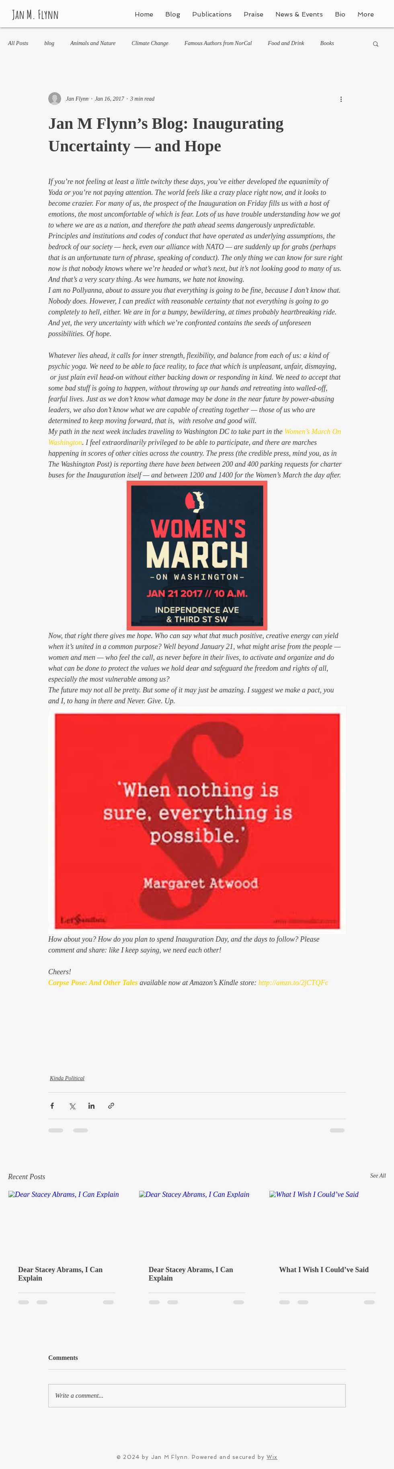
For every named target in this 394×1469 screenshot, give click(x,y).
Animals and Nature (92, 43)
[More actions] (341, 98)
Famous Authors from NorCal (218, 43)
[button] (376, 43)
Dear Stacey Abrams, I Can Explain (60, 1274)
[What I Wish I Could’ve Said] (327, 1223)
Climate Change (149, 43)
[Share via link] (111, 1105)
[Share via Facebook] (52, 1105)
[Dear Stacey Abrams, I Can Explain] (66, 1223)
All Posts (18, 43)
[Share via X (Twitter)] (72, 1105)
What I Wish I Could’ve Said (324, 1270)
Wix (272, 1457)
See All (378, 1176)
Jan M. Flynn (35, 14)
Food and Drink (286, 43)
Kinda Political (67, 1078)
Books (327, 43)
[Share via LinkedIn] (91, 1105)
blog (49, 43)
